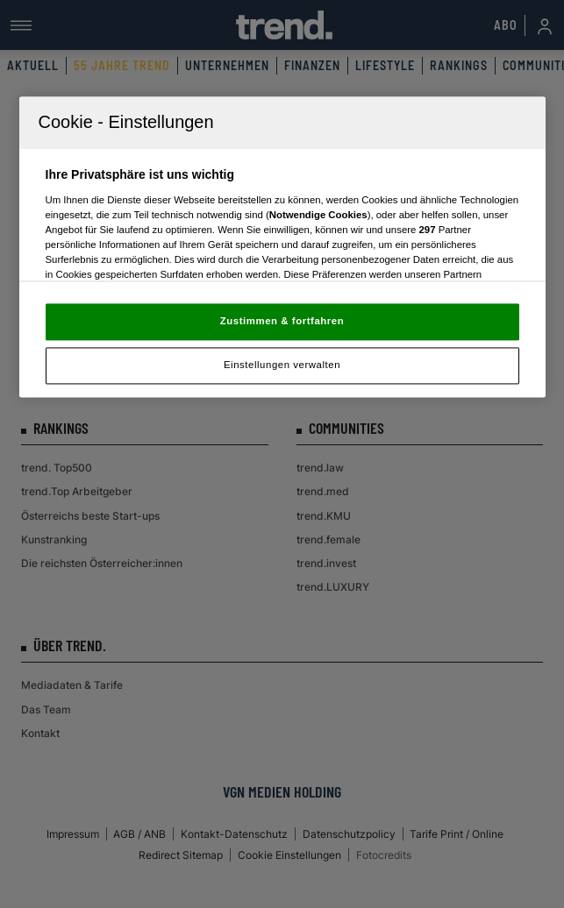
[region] (282, 247)
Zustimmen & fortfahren (282, 321)
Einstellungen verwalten (282, 365)
